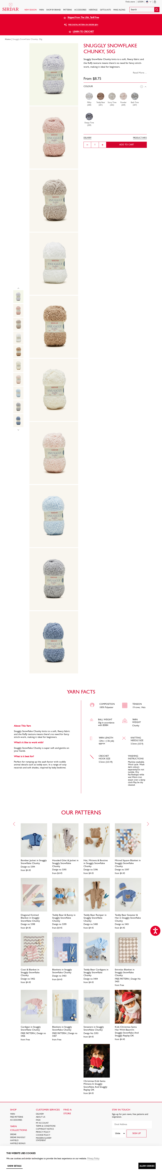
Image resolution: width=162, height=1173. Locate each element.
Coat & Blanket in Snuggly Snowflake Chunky (30, 972)
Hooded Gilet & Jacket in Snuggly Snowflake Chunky (65, 863)
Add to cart (126, 145)
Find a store (130, 2)
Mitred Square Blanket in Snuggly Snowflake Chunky (128, 863)
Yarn (41, 10)
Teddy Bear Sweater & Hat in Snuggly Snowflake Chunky (128, 918)
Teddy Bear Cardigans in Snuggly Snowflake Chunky (96, 972)
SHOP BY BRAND (53, 10)
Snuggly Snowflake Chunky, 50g (27, 39)
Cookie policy (43, 1135)
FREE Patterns (16, 1117)
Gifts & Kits (105, 10)
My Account (42, 1123)
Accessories (80, 10)
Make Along (119, 10)
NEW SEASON (31, 10)
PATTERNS (67, 10)
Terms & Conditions (46, 1126)
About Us (40, 1117)
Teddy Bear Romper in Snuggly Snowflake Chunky (95, 918)
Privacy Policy (43, 1132)
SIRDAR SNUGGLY (17, 1137)
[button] (144, 9)
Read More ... (140, 73)
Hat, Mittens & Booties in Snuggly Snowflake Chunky (96, 863)
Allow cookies (147, 1165)
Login (140, 2)
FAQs (38, 1120)
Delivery (40, 1114)
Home (8, 39)
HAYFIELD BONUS (17, 1144)
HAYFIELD (14, 1140)
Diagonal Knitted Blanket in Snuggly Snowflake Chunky (30, 918)
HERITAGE (93, 10)
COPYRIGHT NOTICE (45, 1129)
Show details (14, 1165)
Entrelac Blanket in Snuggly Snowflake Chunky (124, 972)
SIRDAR (13, 1134)
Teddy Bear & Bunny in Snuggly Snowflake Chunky (63, 918)
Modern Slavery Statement (43, 1139)
